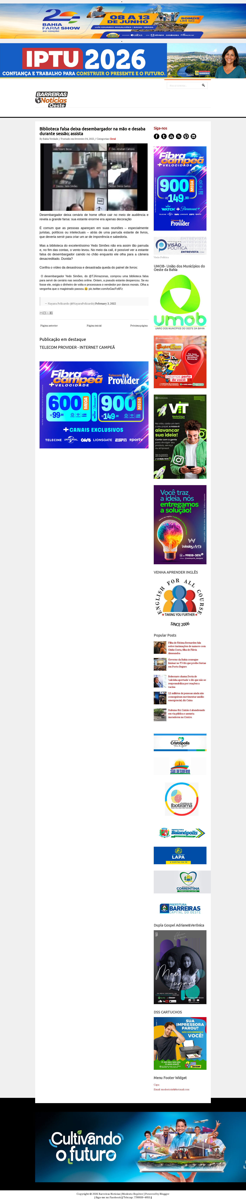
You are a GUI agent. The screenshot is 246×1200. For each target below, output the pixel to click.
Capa (156, 1084)
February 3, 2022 (105, 303)
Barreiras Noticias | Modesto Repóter (121, 1193)
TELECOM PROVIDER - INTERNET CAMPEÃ (77, 347)
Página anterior (49, 325)
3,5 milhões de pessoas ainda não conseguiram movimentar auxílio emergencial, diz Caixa (186, 697)
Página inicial (94, 325)
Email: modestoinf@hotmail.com (171, 1089)
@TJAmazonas (98, 276)
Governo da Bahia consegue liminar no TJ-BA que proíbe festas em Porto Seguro (187, 663)
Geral (113, 138)
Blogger (164, 1193)
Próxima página (139, 325)
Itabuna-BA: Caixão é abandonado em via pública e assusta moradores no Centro (186, 714)
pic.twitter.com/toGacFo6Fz (106, 288)
